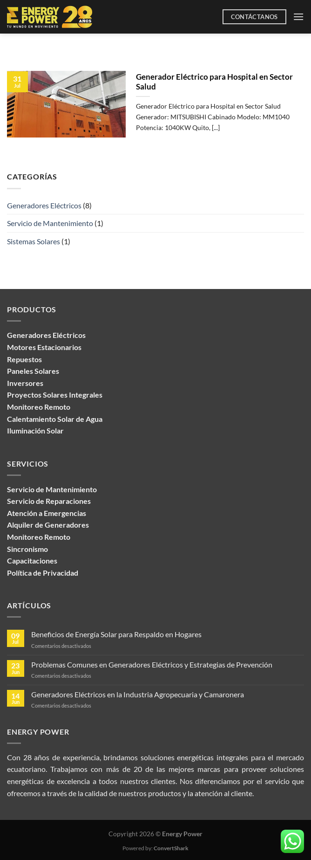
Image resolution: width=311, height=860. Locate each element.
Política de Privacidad (42, 572)
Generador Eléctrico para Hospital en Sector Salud (214, 82)
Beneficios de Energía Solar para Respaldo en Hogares (116, 634)
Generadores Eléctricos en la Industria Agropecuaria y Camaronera (137, 694)
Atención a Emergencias (46, 513)
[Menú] (298, 16)
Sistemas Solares (33, 241)
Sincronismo (27, 548)
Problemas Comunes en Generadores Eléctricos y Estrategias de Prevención (151, 664)
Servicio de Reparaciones (49, 500)
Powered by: (155, 848)
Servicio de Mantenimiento (50, 223)
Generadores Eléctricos (44, 205)
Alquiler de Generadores (48, 524)
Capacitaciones (32, 560)
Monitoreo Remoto (38, 536)
